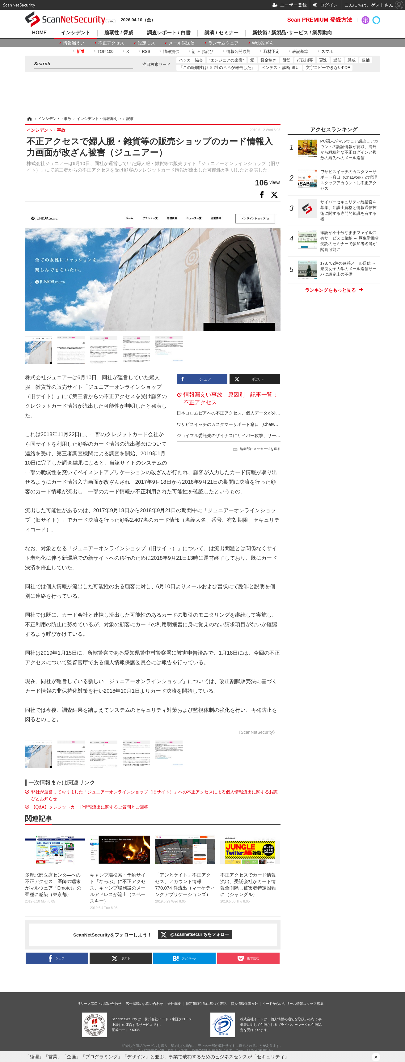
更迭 (323, 60)
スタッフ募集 (313, 1003)
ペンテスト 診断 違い (280, 67)
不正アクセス (111, 42)
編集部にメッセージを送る (260, 449)
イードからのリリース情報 (282, 1003)
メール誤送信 (182, 42)
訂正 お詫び (202, 51)
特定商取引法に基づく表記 (206, 1003)
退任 (337, 60)
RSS (146, 51)
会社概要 (174, 1003)
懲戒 (352, 60)
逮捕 (366, 60)
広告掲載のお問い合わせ (144, 1003)
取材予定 (272, 51)
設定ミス (146, 42)
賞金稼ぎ (268, 60)
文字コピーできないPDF (328, 67)
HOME (39, 32)
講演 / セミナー (221, 32)
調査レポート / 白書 (169, 32)
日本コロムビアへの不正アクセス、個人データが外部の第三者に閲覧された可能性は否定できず (270, 412)
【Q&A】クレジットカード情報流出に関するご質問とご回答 (90, 807)
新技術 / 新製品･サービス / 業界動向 (292, 32)
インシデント (76, 32)
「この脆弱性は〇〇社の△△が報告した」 (217, 67)
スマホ (327, 51)
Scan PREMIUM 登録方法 (319, 20)
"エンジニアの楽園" (226, 60)
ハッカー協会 (191, 60)
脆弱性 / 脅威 (118, 32)
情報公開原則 (238, 51)
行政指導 (305, 60)
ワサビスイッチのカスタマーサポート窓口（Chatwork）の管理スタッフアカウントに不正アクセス (272, 424)
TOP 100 (106, 51)
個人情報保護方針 (244, 1003)
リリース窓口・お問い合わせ (99, 1003)
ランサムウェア (223, 42)
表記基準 (300, 51)
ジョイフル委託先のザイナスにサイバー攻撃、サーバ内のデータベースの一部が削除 (259, 435)
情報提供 (171, 51)
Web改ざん (263, 42)
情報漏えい (74, 42)
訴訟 (287, 60)
